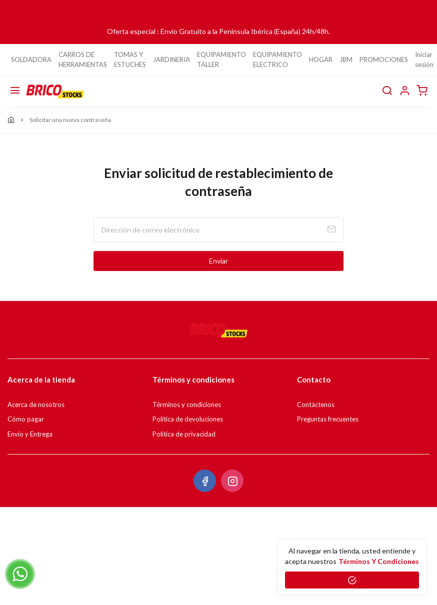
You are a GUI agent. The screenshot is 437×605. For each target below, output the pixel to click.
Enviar (218, 260)
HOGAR (320, 60)
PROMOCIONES (384, 60)
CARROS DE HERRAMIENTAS (82, 59)
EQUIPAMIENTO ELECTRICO (277, 59)
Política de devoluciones (187, 419)
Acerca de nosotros (36, 404)
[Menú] (15, 91)
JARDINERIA (171, 60)
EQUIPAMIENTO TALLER (221, 59)
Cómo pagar (26, 419)
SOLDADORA (31, 60)
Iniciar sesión (424, 59)
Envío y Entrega (30, 434)
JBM (346, 60)
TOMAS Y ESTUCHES (130, 59)
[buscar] (387, 91)
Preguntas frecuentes (327, 419)
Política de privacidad (184, 434)
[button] (404, 91)
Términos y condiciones (186, 404)
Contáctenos (315, 404)
